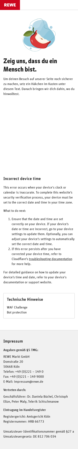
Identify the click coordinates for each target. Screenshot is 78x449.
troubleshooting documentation (50, 259)
